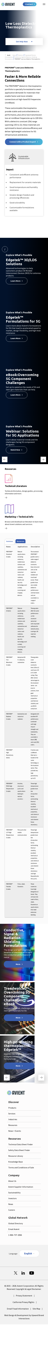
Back (8, 55)
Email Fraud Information (18, 1308)
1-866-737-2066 (15, 1235)
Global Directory (15, 1223)
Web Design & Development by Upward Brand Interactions (24, 1317)
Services (11, 1113)
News (10, 1204)
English (28, 1253)
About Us (12, 1181)
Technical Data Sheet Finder (20, 1144)
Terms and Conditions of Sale (21, 1167)
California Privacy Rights (23, 1302)
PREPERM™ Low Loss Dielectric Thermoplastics (27, 59)
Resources (12, 1125)
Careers (11, 1210)
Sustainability (14, 1192)
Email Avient (13, 1229)
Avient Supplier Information (20, 1186)
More (18, 964)
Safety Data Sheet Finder (19, 1150)
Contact (29, 4)
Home (14, 55)
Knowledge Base (15, 1161)
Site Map (36, 1308)
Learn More (15, 281)
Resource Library (15, 1156)
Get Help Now (22, 42)
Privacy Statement (24, 1295)
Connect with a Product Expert (22, 142)
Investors (12, 1198)
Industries (12, 1119)
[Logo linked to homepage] (8, 4)
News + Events (14, 1131)
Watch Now (15, 450)
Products (20, 55)
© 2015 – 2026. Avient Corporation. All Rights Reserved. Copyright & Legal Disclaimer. (24, 1287)
